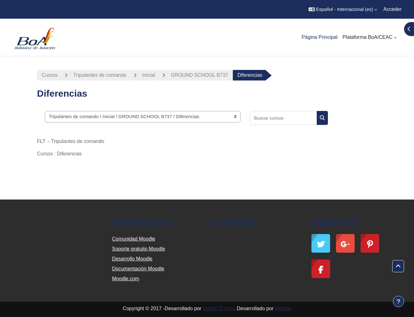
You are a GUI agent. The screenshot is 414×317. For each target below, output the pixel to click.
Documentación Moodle (138, 268)
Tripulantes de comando (99, 75)
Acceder (392, 9)
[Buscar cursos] (283, 118)
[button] (343, 9)
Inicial (148, 75)
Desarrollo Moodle (132, 258)
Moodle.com (125, 278)
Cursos (50, 75)
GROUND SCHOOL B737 (199, 75)
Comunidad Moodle (133, 238)
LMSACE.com (218, 308)
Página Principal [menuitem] (319, 37)
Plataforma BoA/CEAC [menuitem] (368, 37)
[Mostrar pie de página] (398, 301)
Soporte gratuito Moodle (138, 248)
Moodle (283, 308)
